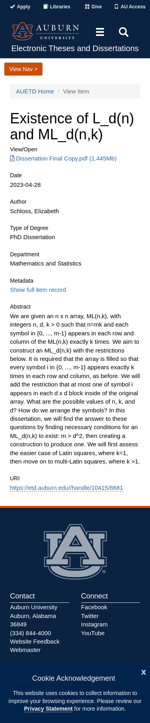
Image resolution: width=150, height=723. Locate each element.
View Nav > (23, 69)
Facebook (94, 607)
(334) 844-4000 (30, 633)
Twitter (90, 615)
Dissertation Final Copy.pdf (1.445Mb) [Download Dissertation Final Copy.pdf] (63, 158)
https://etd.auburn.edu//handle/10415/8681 (66, 487)
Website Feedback (35, 641)
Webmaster (25, 649)
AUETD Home (35, 91)
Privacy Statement (48, 708)
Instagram (94, 624)
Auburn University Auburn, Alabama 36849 (33, 616)
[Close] (143, 671)
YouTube (93, 633)
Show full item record (38, 289)
